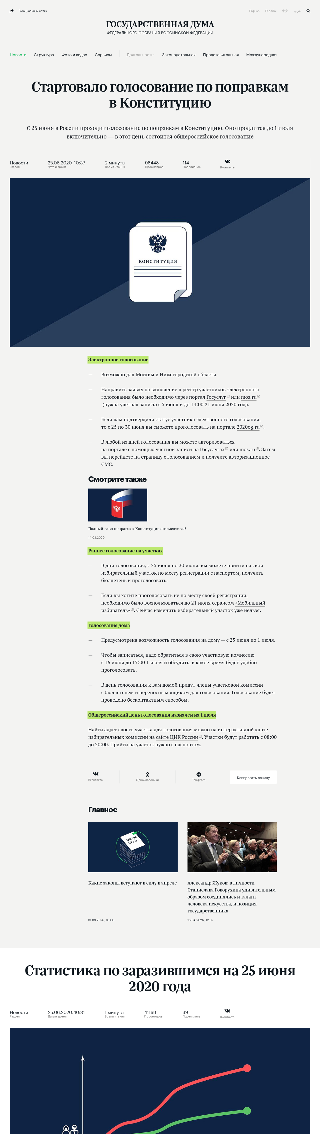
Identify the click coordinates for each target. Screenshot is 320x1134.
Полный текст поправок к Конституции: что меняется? (137, 528)
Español (271, 10)
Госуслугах (212, 449)
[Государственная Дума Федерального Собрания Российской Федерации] (160, 27)
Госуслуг (216, 396)
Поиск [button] (308, 11)
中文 (285, 10)
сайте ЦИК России (177, 737)
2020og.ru (248, 426)
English (254, 10)
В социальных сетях (32, 10)
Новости (19, 162)
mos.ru (248, 396)
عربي (298, 10)
